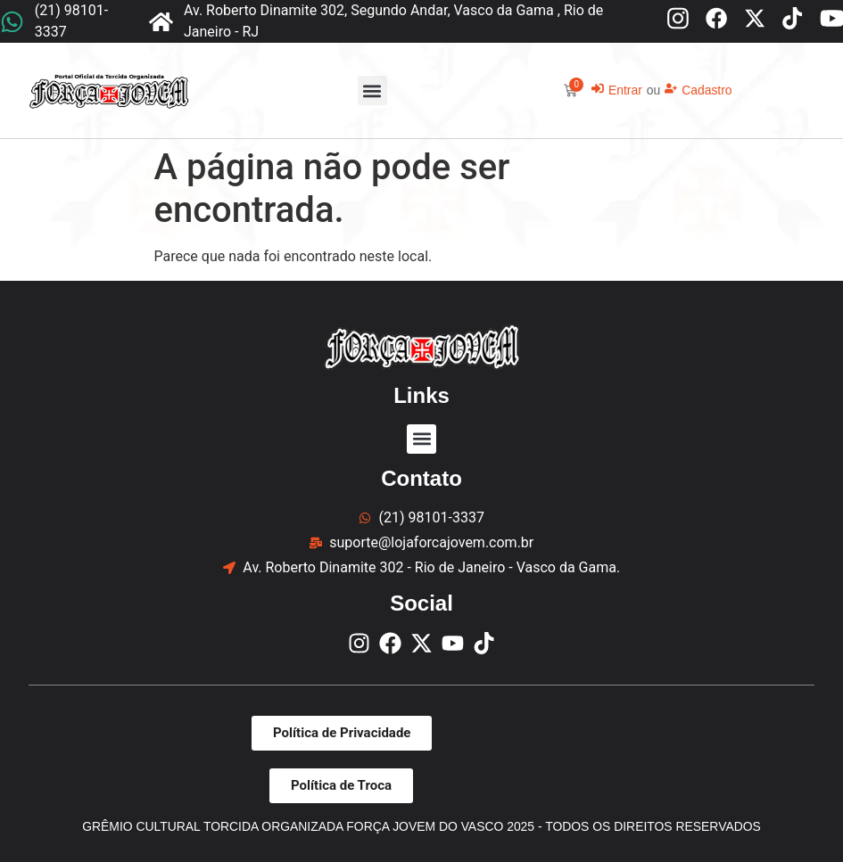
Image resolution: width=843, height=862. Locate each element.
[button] (372, 90)
